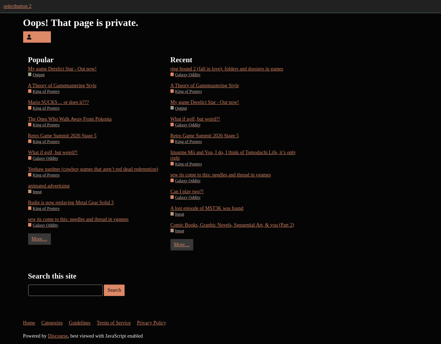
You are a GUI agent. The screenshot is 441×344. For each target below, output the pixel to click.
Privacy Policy (151, 323)
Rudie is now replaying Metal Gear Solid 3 (71, 202)
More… (39, 239)
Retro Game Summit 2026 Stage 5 (62, 135)
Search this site (52, 276)
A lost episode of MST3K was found (206, 208)
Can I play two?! (187, 191)
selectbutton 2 (17, 6)
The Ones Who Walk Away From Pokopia (70, 119)
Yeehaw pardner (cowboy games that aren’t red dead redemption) (93, 169)
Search (114, 290)
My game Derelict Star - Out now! (62, 69)
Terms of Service (114, 323)
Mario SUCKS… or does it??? (58, 102)
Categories (52, 323)
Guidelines (80, 323)
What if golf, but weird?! (53, 152)
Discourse (58, 336)
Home (29, 323)
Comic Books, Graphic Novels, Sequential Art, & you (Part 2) (232, 225)
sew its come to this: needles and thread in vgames (78, 219)
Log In (37, 36)
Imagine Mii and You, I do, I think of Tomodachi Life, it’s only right (233, 155)
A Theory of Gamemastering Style (62, 85)
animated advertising (49, 186)
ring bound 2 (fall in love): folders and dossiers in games (226, 69)
